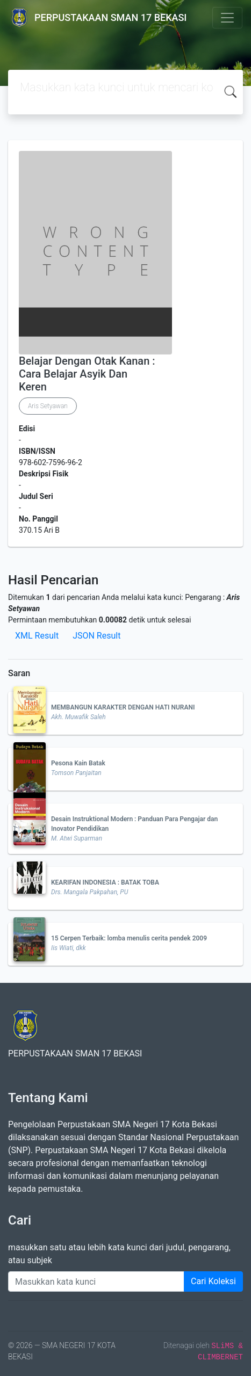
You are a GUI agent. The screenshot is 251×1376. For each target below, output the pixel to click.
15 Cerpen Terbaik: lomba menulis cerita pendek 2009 (129, 938)
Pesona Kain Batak (78, 763)
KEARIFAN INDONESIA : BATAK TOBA (105, 882)
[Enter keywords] (96, 1281)
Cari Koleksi (213, 1281)
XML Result (37, 636)
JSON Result (96, 636)
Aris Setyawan (48, 406)
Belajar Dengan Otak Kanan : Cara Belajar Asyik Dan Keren (87, 373)
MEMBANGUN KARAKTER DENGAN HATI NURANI (123, 707)
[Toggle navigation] (227, 17)
